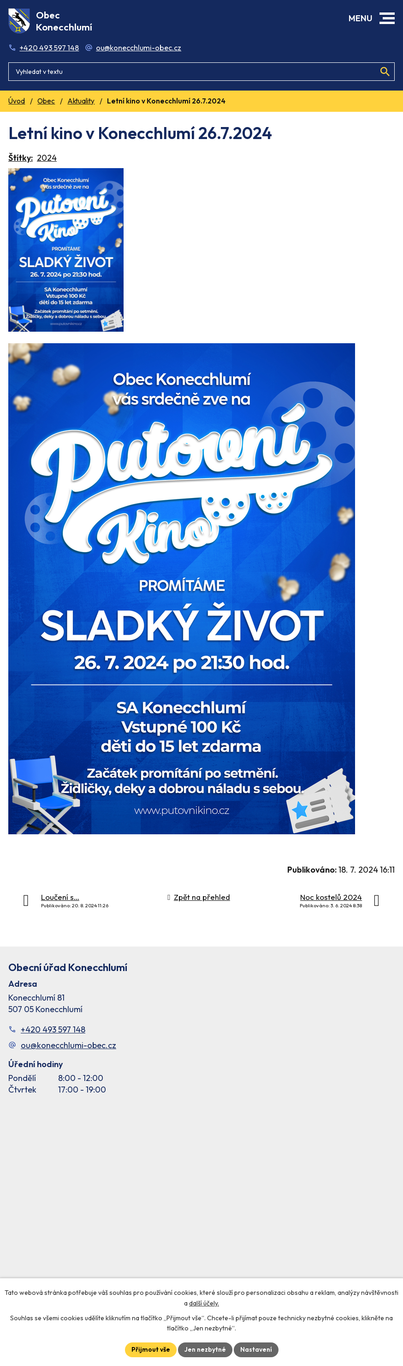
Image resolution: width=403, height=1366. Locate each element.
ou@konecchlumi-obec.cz (138, 47)
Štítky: (20, 157)
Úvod (16, 101)
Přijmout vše (150, 1349)
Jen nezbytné (205, 1349)
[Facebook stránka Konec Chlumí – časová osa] (201, 1200)
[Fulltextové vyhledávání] (201, 71)
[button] (387, 18)
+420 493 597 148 (49, 47)
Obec (46, 101)
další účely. (204, 1303)
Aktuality (81, 101)
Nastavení (256, 1349)
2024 (47, 157)
